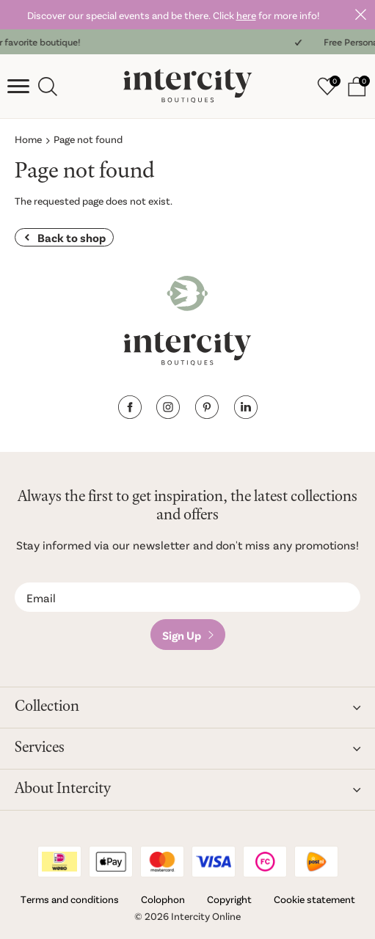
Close (360, 14)
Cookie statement (314, 899)
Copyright (229, 899)
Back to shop (71, 237)
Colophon (163, 899)
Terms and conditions (70, 899)
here (246, 15)
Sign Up (181, 635)
